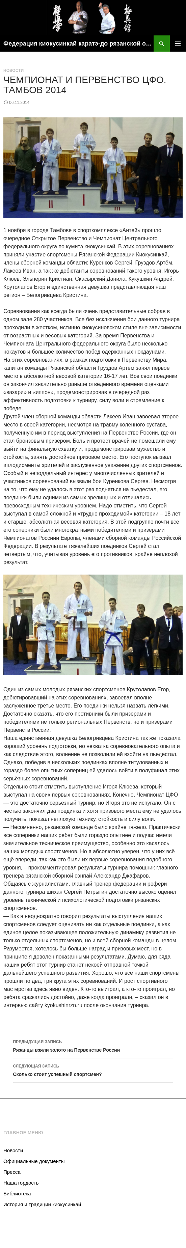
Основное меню (178, 43)
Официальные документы (34, 1161)
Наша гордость (20, 1183)
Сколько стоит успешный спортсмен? (93, 1069)
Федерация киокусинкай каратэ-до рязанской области (78, 43)
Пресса (12, 1172)
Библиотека (17, 1193)
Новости (13, 70)
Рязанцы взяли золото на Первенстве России (93, 1045)
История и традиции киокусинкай (42, 1204)
